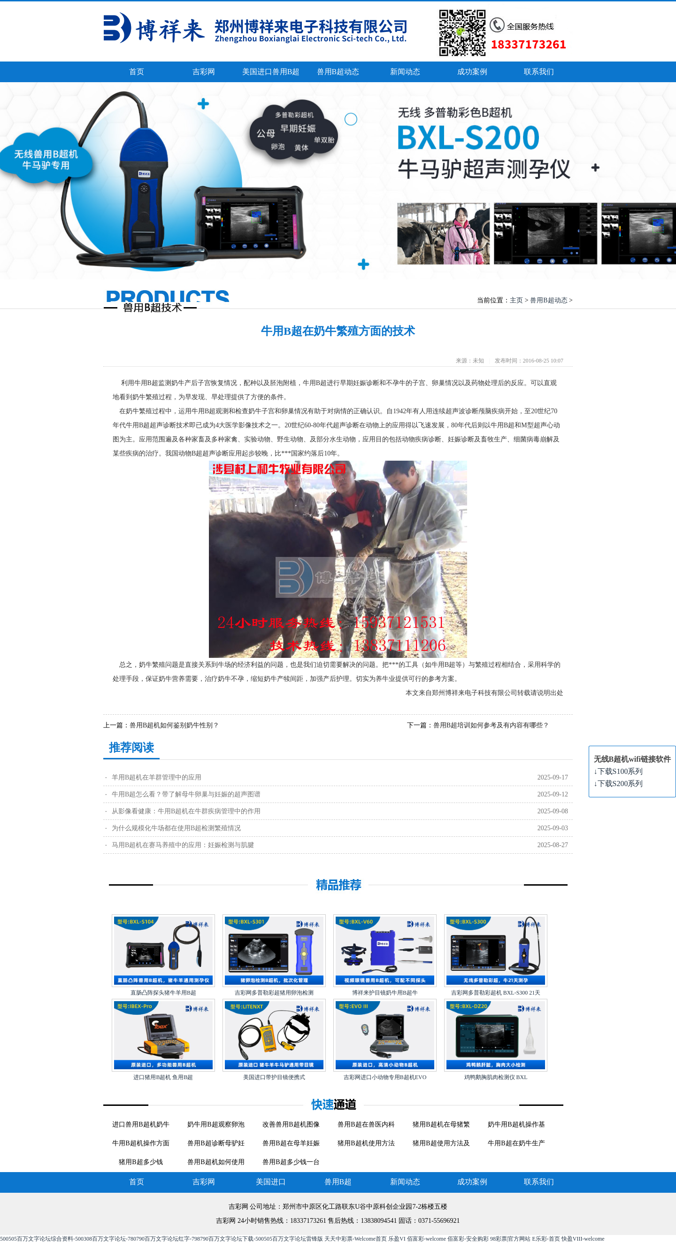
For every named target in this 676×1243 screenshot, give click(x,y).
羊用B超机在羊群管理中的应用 (156, 777)
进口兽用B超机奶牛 (140, 1124)
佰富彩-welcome (426, 1238)
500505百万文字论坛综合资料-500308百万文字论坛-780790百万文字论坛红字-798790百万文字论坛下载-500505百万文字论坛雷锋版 (161, 1238)
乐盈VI (397, 1238)
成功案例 (472, 72)
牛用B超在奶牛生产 (516, 1143)
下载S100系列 (618, 771)
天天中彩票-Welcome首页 (355, 1238)
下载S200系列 (618, 783)
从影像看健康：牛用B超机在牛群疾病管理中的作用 (186, 811)
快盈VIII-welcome (583, 1238)
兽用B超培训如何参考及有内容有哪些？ (491, 725)
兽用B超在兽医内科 (366, 1124)
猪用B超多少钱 (140, 1162)
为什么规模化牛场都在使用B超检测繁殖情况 (176, 828)
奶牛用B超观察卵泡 (215, 1124)
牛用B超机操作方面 (140, 1143)
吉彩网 (203, 72)
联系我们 (539, 72)
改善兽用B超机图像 (290, 1124)
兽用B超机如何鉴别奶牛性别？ (174, 725)
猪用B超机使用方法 (366, 1143)
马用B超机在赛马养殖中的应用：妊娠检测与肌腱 (183, 845)
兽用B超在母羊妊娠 (290, 1143)
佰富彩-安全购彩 (468, 1238)
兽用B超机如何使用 (215, 1162)
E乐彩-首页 (546, 1238)
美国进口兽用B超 (271, 72)
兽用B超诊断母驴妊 (215, 1143)
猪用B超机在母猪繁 (441, 1124)
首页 (136, 72)
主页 (516, 300)
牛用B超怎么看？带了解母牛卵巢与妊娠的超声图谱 (186, 794)
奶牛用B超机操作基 (516, 1124)
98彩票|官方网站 (510, 1238)
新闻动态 (405, 72)
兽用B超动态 (338, 72)
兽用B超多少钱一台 (290, 1162)
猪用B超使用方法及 (441, 1143)
